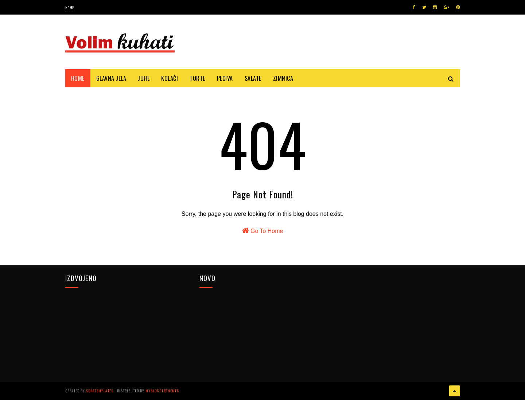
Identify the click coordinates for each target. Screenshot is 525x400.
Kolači (169, 78)
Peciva (225, 78)
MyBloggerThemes (162, 390)
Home (69, 7)
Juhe (143, 78)
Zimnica (283, 78)
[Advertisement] (397, 324)
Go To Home (262, 230)
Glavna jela (111, 78)
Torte (197, 78)
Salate (253, 78)
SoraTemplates (99, 390)
